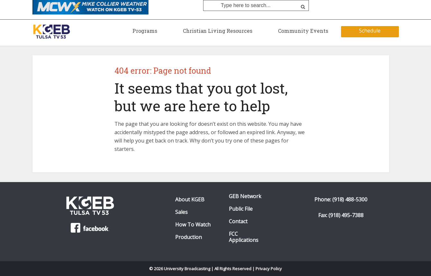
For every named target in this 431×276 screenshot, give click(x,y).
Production (188, 237)
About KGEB (189, 200)
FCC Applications (243, 237)
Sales (181, 212)
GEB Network (245, 196)
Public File (241, 209)
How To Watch (193, 225)
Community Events (303, 30)
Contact (238, 221)
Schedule (370, 30)
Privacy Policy (269, 268)
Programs (144, 30)
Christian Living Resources (217, 30)
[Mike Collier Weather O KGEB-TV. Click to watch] (90, 7)
